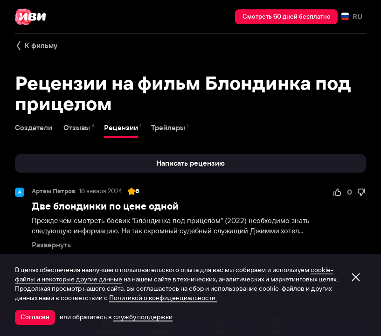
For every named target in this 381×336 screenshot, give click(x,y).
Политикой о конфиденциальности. (163, 297)
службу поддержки (143, 317)
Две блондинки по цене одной (105, 206)
